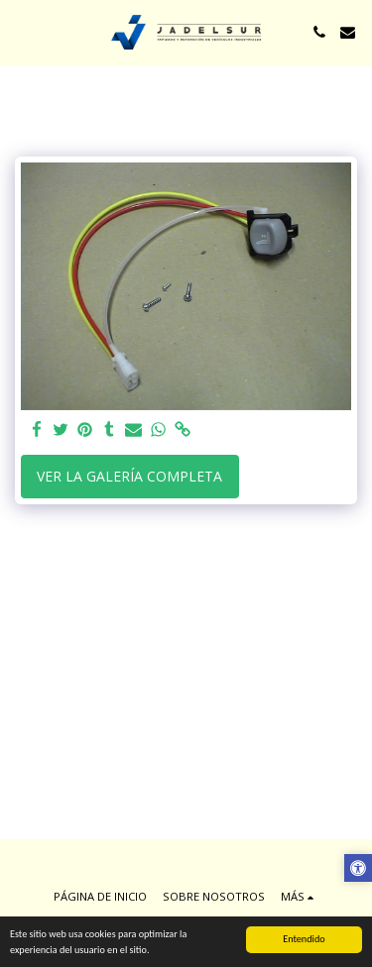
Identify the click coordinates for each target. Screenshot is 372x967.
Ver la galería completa (129, 476)
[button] (22, 31)
